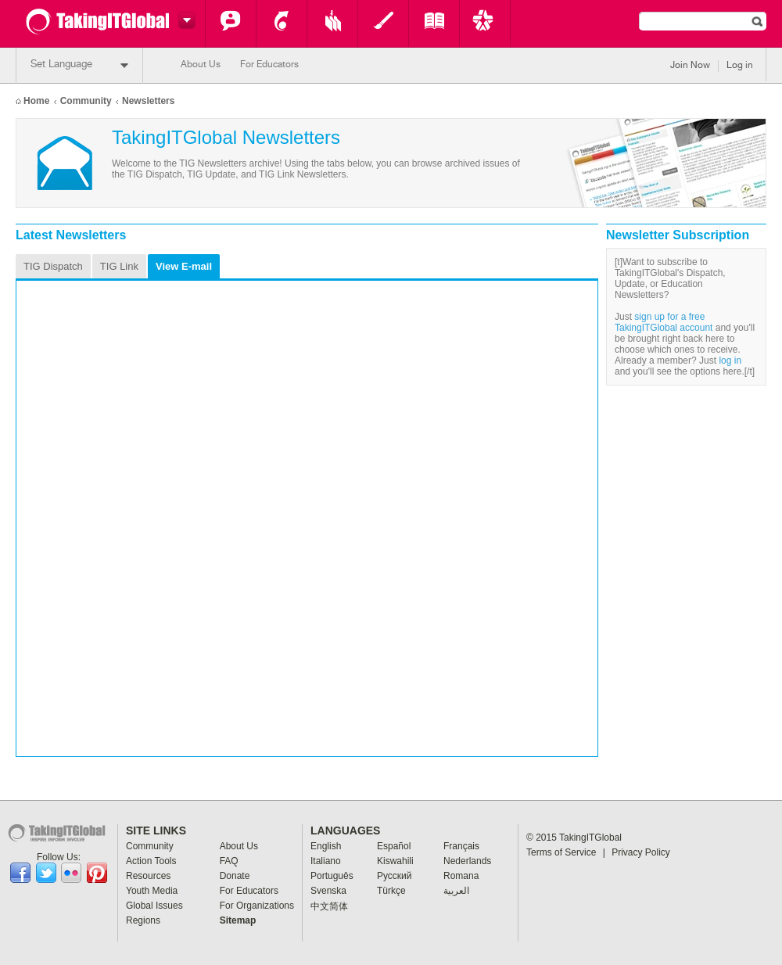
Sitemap (238, 920)
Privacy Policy (641, 852)
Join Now (690, 65)
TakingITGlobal (590, 837)
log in (730, 360)
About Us (201, 65)
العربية (456, 890)
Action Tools (281, 23)
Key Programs (485, 23)
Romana (461, 875)
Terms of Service (565, 852)
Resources (332, 23)
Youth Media (383, 23)
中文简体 (329, 906)
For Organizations (257, 905)
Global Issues (434, 23)
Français (461, 846)
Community (231, 23)
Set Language (79, 65)
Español (394, 846)
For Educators (269, 65)
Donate (235, 875)
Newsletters (148, 100)
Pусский (394, 875)
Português (331, 875)
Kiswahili (395, 861)
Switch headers (184, 20)
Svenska (328, 890)
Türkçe (391, 890)
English (325, 846)
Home (36, 100)
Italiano (325, 861)
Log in (739, 65)
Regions (143, 920)
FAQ (229, 861)
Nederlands (467, 861)
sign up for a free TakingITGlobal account (663, 322)
